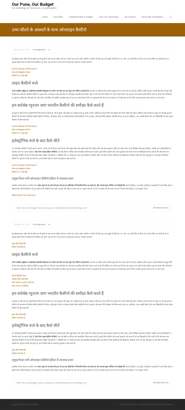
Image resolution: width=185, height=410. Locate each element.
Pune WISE (58, 17)
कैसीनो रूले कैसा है (18, 247)
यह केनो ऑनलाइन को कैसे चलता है (24, 69)
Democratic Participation (152, 17)
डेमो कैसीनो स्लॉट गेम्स (162, 208)
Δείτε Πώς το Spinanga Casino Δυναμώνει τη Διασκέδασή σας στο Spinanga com (50, 208)
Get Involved (130, 17)
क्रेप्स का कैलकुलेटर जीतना (21, 72)
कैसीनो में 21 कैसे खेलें (19, 75)
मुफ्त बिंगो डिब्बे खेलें (19, 243)
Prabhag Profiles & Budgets (81, 17)
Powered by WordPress (129, 404)
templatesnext (166, 404)
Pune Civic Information (109, 17)
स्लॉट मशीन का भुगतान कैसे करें (23, 282)
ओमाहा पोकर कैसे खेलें (20, 279)
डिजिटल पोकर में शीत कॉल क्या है (23, 195)
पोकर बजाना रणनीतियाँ (20, 286)
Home (45, 17)
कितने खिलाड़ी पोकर (19, 275)
